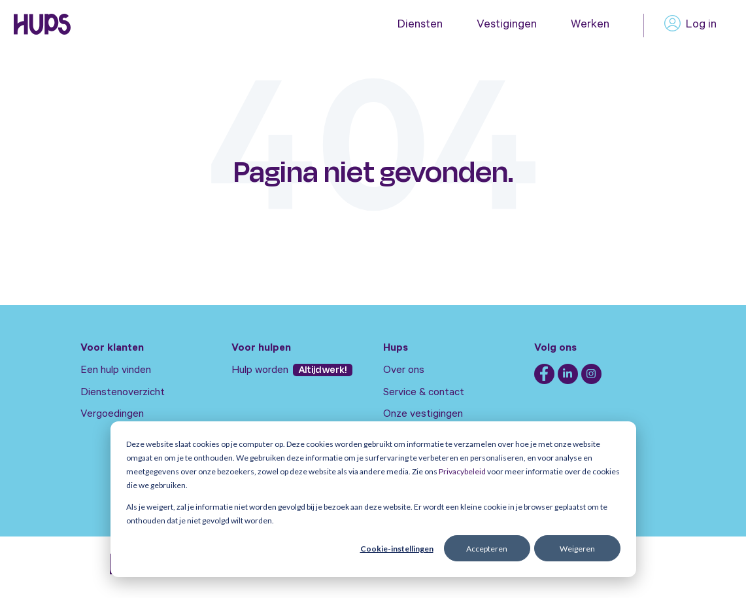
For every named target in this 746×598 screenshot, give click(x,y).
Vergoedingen (112, 415)
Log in (690, 26)
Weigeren (577, 549)
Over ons (403, 371)
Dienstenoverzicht (122, 393)
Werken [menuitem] (590, 25)
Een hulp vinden (115, 371)
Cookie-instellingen (396, 549)
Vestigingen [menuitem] (507, 25)
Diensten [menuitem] (420, 25)
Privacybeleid (462, 471)
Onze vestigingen (423, 415)
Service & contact (423, 393)
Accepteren (486, 549)
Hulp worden (261, 371)
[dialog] (373, 499)
